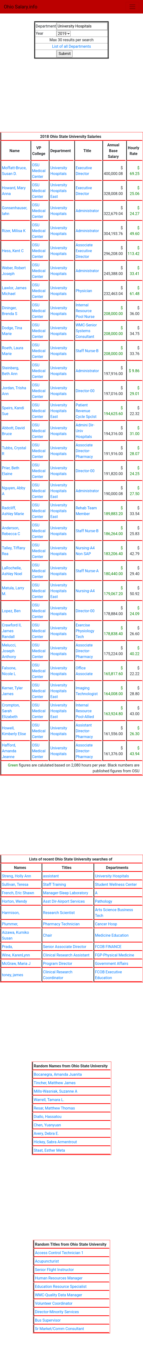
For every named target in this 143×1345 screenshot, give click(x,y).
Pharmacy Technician (61, 924)
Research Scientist (59, 912)
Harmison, (10, 912)
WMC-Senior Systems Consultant (86, 331)
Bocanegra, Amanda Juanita (58, 1074)
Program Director (57, 963)
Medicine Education (112, 935)
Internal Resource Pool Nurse (85, 311)
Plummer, (10, 924)
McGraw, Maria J (16, 963)
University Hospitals (112, 876)
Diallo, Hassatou (47, 1116)
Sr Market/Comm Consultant (59, 1328)
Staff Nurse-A (87, 571)
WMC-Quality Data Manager (58, 1295)
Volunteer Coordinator (53, 1303)
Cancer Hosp (106, 924)
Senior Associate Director (64, 946)
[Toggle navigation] (132, 7)
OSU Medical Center (38, 171)
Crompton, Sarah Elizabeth (11, 711)
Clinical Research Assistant (66, 955)
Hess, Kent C (13, 251)
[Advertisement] (71, 98)
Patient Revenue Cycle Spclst (86, 411)
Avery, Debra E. (46, 1133)
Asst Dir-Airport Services (64, 901)
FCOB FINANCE (108, 946)
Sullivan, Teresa (15, 884)
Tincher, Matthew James (54, 1083)
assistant (51, 876)
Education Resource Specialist (61, 1286)
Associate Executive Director (84, 251)
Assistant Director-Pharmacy (84, 731)
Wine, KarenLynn (16, 955)
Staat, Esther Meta (49, 1150)
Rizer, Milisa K (13, 231)
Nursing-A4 (85, 591)
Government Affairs (111, 963)
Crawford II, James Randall (11, 631)
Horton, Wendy (14, 901)
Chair (47, 935)
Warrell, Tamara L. (49, 1099)
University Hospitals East (58, 191)
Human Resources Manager (58, 1278)
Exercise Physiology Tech (85, 631)
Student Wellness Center (116, 884)
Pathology (103, 901)
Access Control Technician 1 (59, 1253)
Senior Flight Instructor (54, 1269)
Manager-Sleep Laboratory (65, 893)
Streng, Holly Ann (16, 876)
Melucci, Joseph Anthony (9, 651)
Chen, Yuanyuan (47, 1125)
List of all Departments (71, 46)
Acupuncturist (47, 1261)
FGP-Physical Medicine (114, 955)
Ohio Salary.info (20, 7)
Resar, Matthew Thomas (54, 1108)
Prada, (7, 946)
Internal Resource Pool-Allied (85, 711)
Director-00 (85, 391)
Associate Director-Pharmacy (84, 451)
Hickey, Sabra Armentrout (55, 1142)
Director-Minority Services (57, 1312)
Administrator (87, 210)
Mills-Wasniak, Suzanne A (55, 1091)
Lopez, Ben (11, 611)
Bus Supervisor (48, 1320)
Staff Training (54, 884)
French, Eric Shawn (18, 893)
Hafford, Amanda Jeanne (9, 751)
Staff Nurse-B (87, 351)
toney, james (12, 975)
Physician (84, 291)
